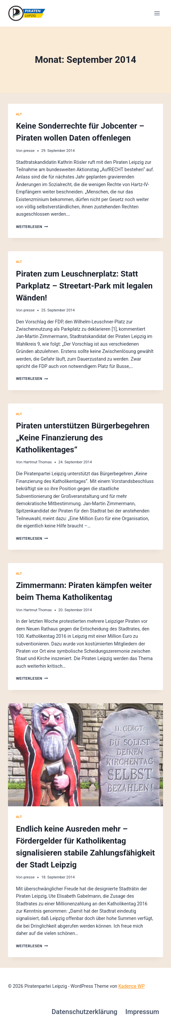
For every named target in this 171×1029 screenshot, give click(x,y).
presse (29, 151)
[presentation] (85, 755)
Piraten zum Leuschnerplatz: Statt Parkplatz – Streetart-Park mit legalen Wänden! (84, 285)
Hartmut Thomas (38, 462)
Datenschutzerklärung (84, 1012)
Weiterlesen (32, 227)
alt (19, 114)
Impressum (142, 1012)
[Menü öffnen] (157, 13)
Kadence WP (131, 986)
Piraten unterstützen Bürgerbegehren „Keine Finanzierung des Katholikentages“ (82, 437)
